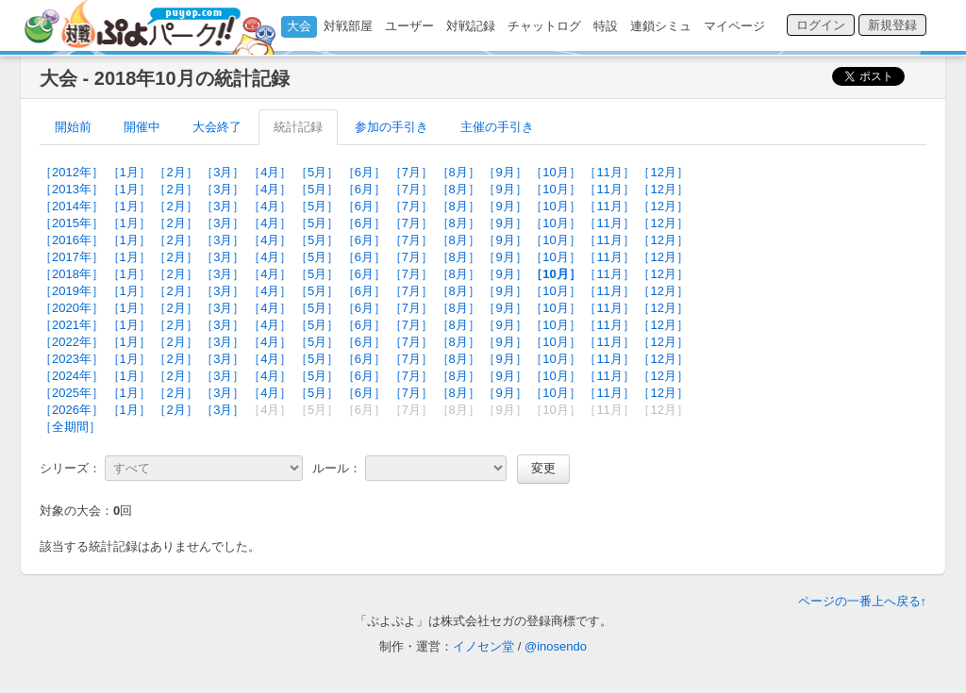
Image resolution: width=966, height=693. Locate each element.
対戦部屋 (348, 26)
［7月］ (411, 172)
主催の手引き (497, 127)
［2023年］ (72, 359)
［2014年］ (72, 206)
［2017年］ (72, 257)
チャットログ (544, 26)
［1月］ (129, 172)
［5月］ (317, 172)
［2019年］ (72, 291)
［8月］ (458, 172)
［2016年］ (72, 240)
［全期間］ (70, 427)
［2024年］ (72, 376)
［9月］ (504, 172)
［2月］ (175, 172)
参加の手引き (391, 127)
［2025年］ (72, 393)
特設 (605, 26)
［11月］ (609, 172)
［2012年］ (72, 172)
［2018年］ (72, 274)
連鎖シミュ (660, 26)
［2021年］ (72, 325)
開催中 (142, 127)
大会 (299, 26)
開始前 (73, 127)
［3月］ (222, 172)
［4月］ (269, 172)
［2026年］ (72, 410)
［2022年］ (72, 342)
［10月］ (555, 172)
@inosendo (556, 646)
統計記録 (298, 127)
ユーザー (409, 26)
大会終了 (217, 127)
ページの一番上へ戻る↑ (862, 601)
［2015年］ (72, 223)
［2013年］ (72, 189)
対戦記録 (470, 26)
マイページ (734, 26)
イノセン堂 (483, 646)
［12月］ (663, 172)
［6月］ (364, 172)
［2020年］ (72, 308)
